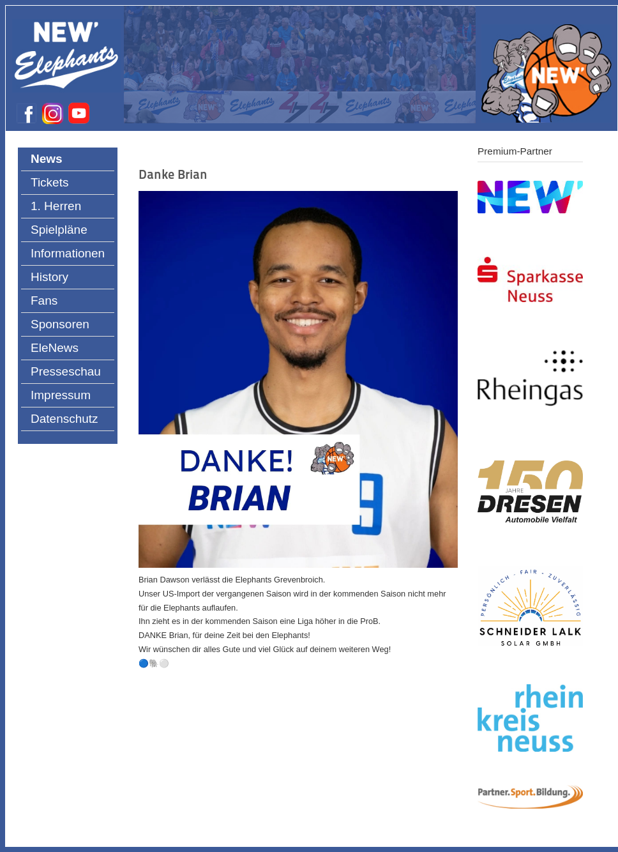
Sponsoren (60, 324)
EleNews (55, 347)
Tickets (49, 182)
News (47, 158)
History (49, 277)
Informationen (68, 253)
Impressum (61, 395)
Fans (44, 300)
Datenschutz (64, 418)
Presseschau (66, 371)
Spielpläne (59, 229)
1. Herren (56, 206)
